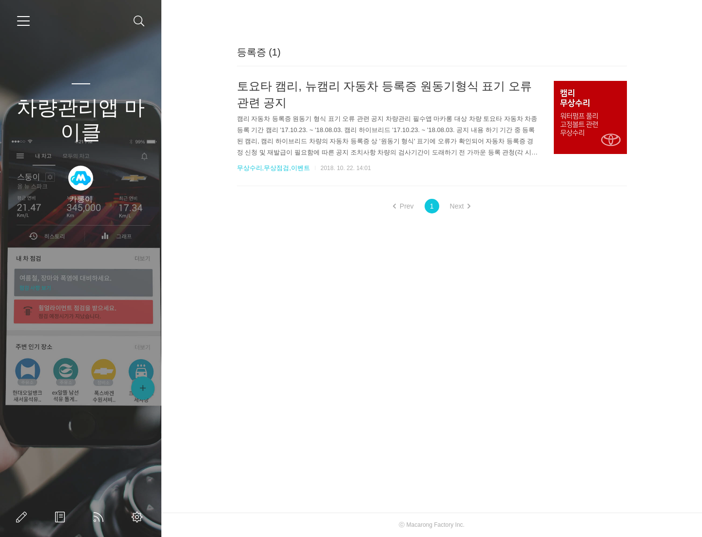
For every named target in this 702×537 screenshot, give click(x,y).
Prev (403, 206)
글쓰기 (23, 517)
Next (460, 206)
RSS (100, 517)
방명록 (62, 517)
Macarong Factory (430, 524)
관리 (139, 517)
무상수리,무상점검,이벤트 (273, 168)
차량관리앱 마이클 (81, 119)
